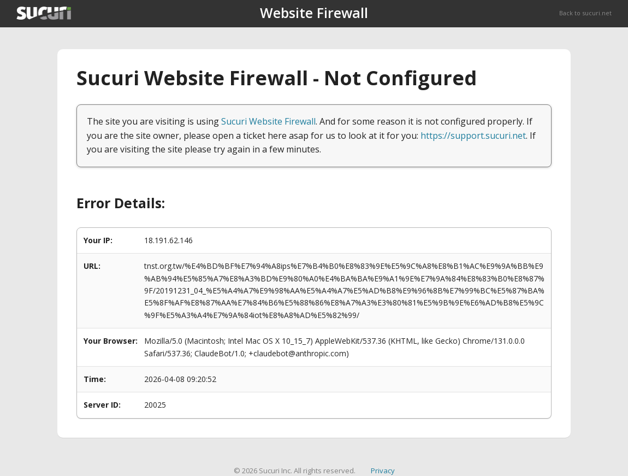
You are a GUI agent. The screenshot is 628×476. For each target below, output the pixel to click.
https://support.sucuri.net (473, 136)
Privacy (383, 470)
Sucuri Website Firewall (268, 121)
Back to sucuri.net (585, 13)
